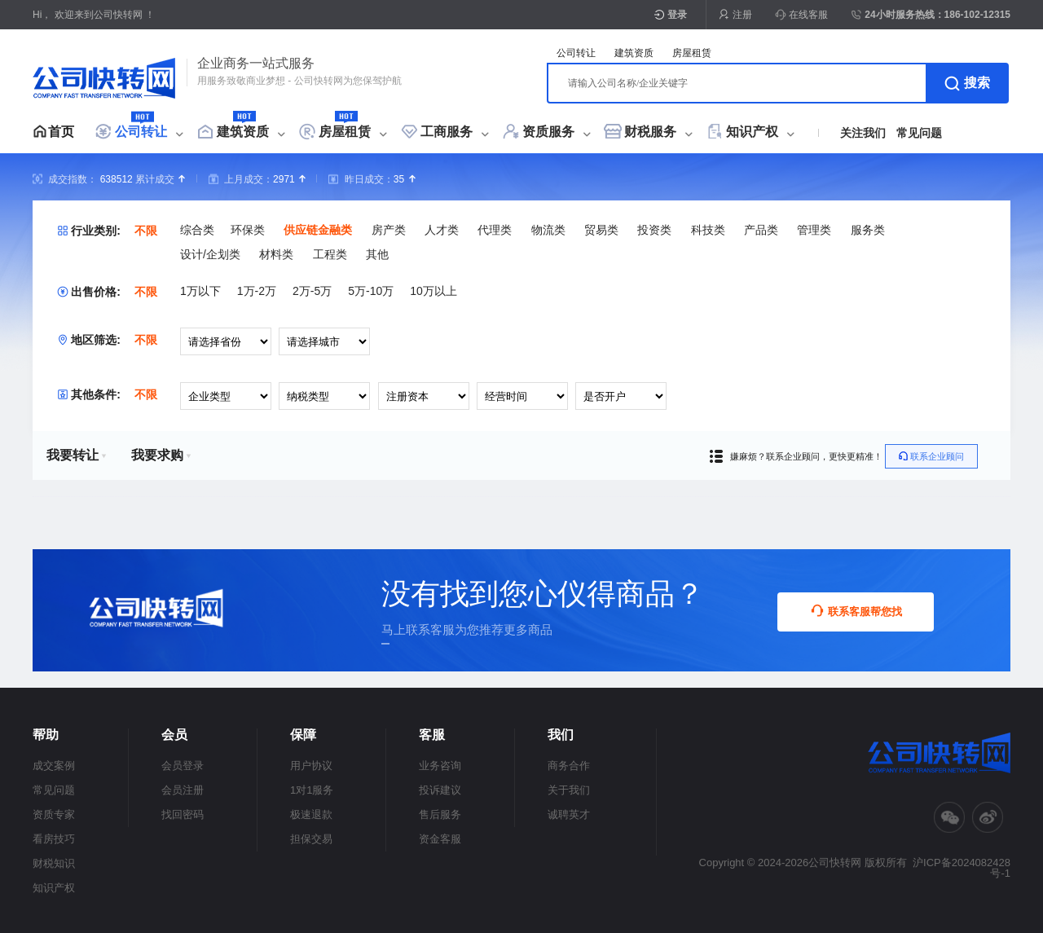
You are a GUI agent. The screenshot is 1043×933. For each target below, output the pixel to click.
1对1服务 (311, 790)
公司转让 (141, 132)
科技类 (708, 229)
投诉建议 (440, 790)
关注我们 (863, 132)
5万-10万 (371, 290)
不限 (145, 230)
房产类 (389, 229)
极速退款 (311, 814)
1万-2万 (256, 290)
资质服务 (548, 132)
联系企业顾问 (931, 456)
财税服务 (650, 132)
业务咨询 (440, 765)
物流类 (548, 229)
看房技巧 (54, 839)
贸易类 (601, 229)
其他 (377, 254)
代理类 (494, 229)
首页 (61, 132)
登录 (677, 14)
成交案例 (54, 765)
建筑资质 (243, 132)
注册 (742, 14)
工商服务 (446, 132)
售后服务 (440, 814)
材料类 (276, 254)
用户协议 (311, 765)
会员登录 (182, 765)
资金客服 (440, 839)
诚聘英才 (569, 814)
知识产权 (752, 132)
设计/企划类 (210, 254)
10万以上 (433, 290)
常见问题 (919, 132)
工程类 (330, 254)
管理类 (814, 229)
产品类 (761, 229)
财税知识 (54, 863)
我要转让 (76, 455)
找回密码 (182, 814)
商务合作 (569, 765)
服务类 (868, 229)
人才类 (442, 229)
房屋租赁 (345, 132)
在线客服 (801, 14)
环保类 (248, 229)
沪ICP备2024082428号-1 (961, 867)
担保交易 (311, 839)
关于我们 (569, 790)
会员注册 (182, 790)
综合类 (197, 229)
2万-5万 (312, 290)
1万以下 (200, 290)
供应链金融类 (318, 229)
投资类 (654, 229)
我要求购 (161, 455)
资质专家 (54, 814)
